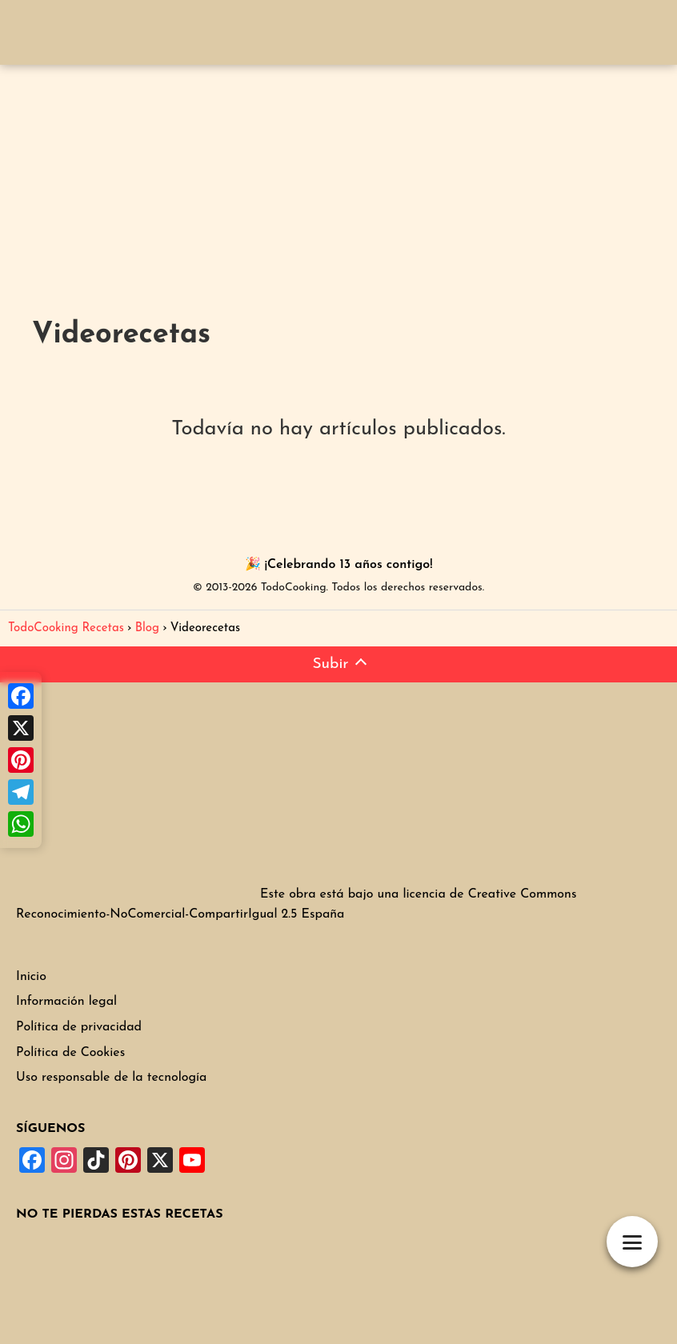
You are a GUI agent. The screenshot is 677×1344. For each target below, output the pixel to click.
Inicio (31, 976)
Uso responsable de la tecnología (111, 1077)
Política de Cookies (70, 1052)
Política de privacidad (79, 1027)
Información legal (66, 1001)
